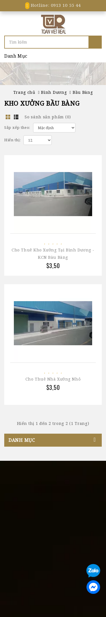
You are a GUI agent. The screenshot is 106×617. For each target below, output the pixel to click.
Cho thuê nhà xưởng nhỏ (53, 379)
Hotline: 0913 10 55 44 (53, 5)
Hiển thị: (12, 139)
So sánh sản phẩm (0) (48, 117)
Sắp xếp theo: (17, 127)
